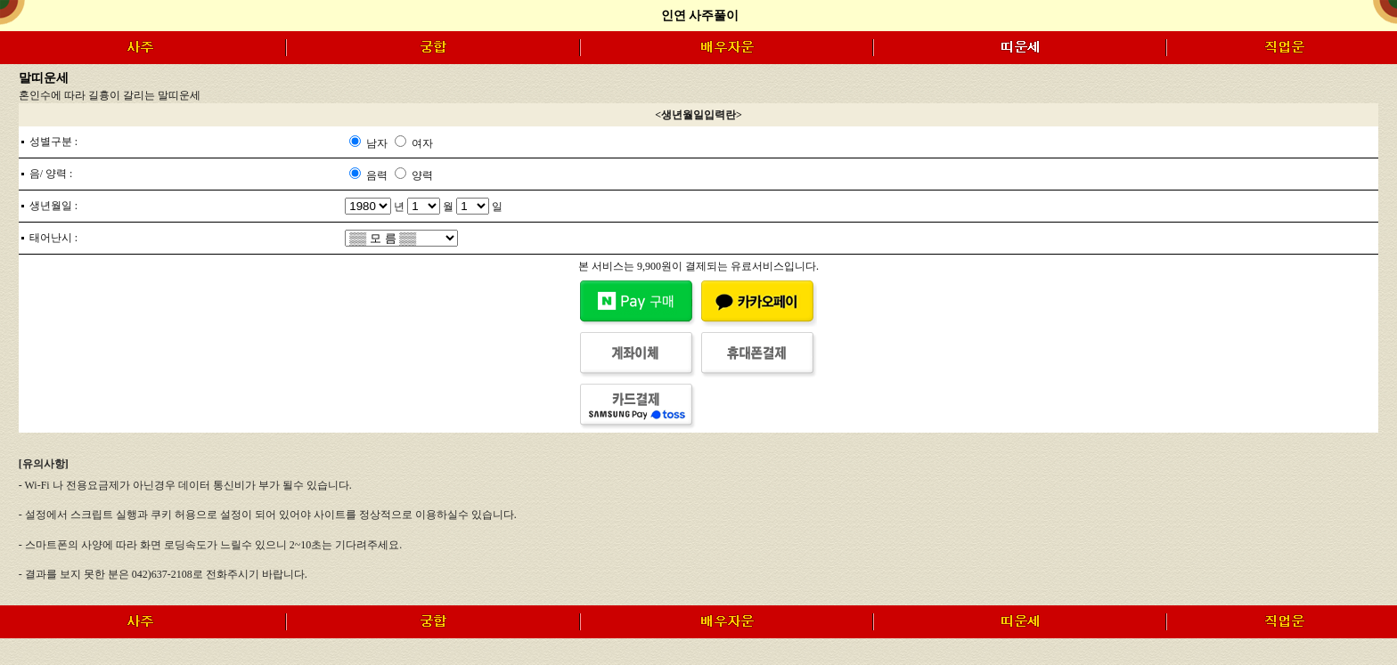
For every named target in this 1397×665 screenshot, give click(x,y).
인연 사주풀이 (700, 15)
